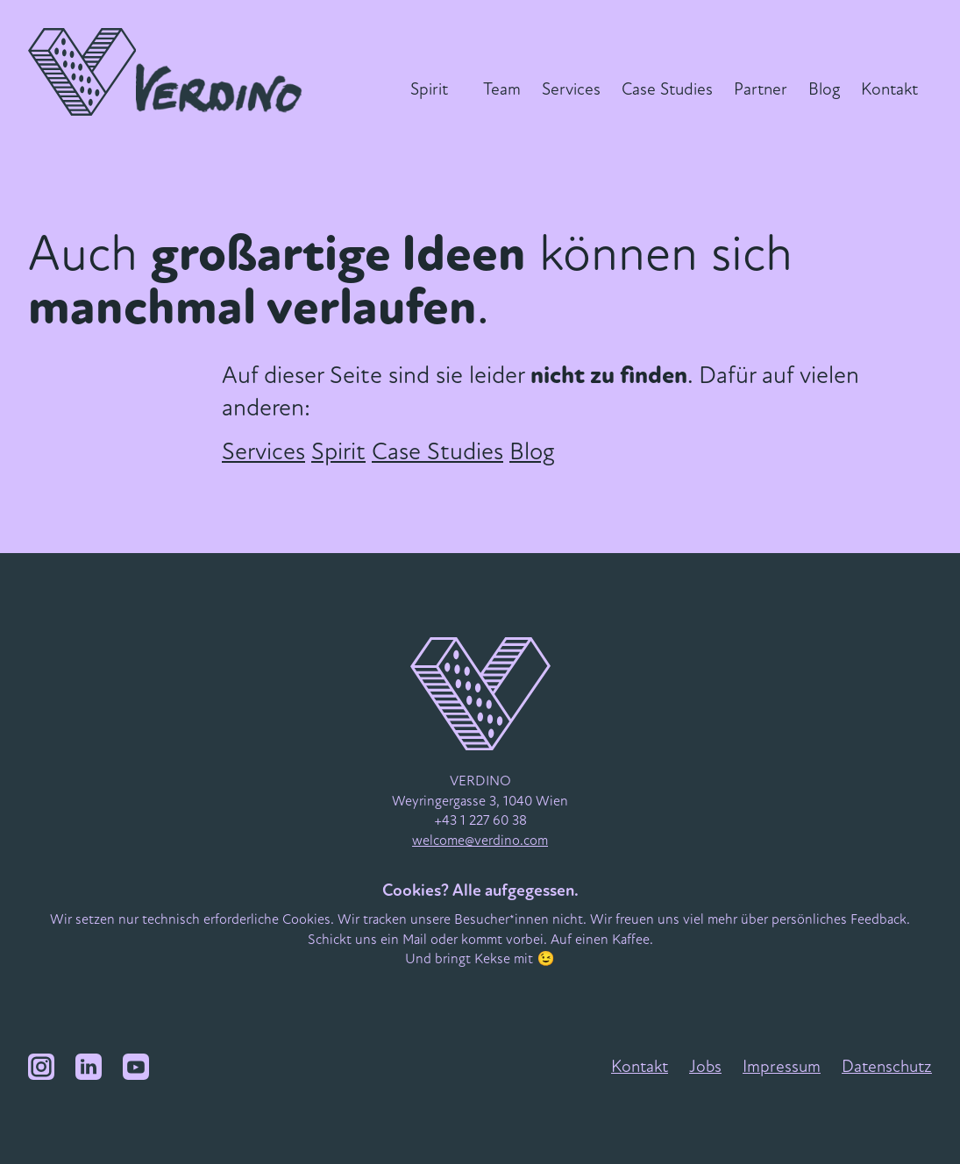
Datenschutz (887, 1066)
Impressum (782, 1066)
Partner (760, 89)
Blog (824, 89)
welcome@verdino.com (480, 840)
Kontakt (889, 89)
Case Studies (667, 89)
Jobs (705, 1066)
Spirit (429, 89)
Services (571, 89)
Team (502, 89)
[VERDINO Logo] (169, 72)
